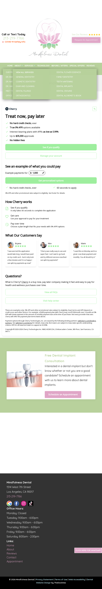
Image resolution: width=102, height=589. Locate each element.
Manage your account (51, 155)
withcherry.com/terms (24, 323)
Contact (90, 71)
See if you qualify (51, 147)
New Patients (13, 71)
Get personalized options (51, 180)
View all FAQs (51, 292)
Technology (43, 65)
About (18, 65)
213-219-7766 (13, 38)
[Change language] (94, 109)
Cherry (25, 282)
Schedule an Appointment (63, 394)
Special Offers (77, 65)
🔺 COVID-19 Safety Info (13, 41)
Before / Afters (60, 65)
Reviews (91, 65)
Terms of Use (61, 579)
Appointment (15, 561)
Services (29, 65)
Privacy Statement (44, 579)
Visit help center (51, 300)
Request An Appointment (86, 40)
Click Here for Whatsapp (88, 550)
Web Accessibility (77, 579)
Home (10, 65)
